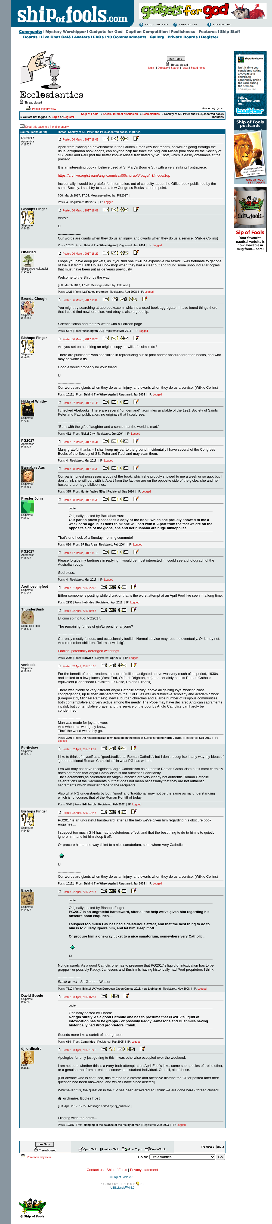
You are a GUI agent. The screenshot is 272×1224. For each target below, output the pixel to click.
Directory (163, 67)
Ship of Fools (116, 1170)
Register (68, 117)
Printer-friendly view (40, 108)
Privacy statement (144, 1170)
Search (175, 67)
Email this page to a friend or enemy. (47, 126)
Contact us (95, 1170)
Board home (198, 67)
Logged (108, 202)
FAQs (185, 67)
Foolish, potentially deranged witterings (88, 651)
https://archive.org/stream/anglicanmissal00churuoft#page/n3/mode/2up (114, 175)
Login (55, 117)
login (151, 67)
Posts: (63, 202)
